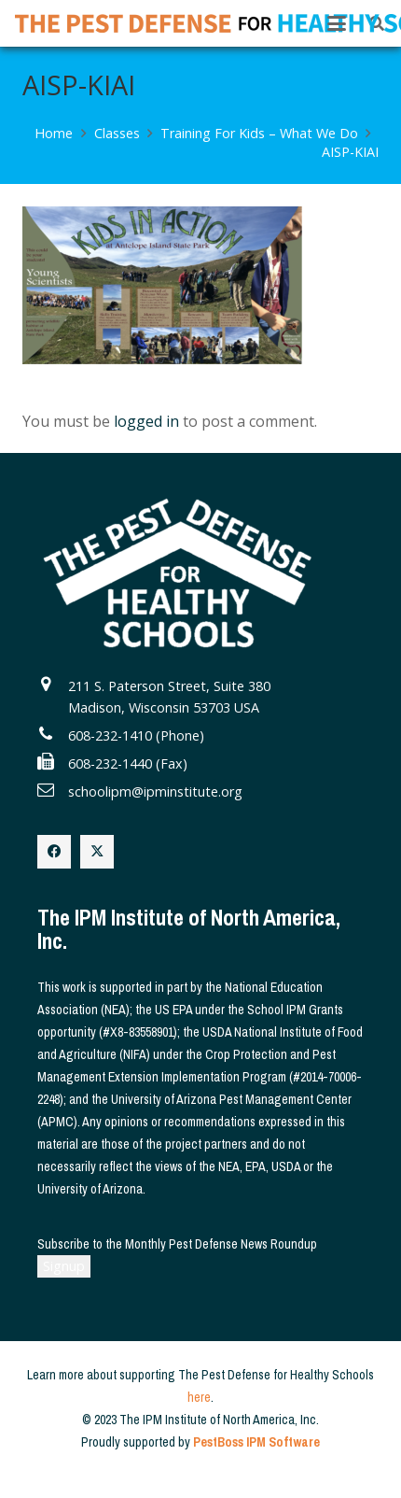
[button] (336, 23)
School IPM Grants (295, 1009)
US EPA (173, 1009)
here (199, 1397)
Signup (64, 1266)
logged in (146, 421)
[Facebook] (54, 852)
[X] (97, 852)
